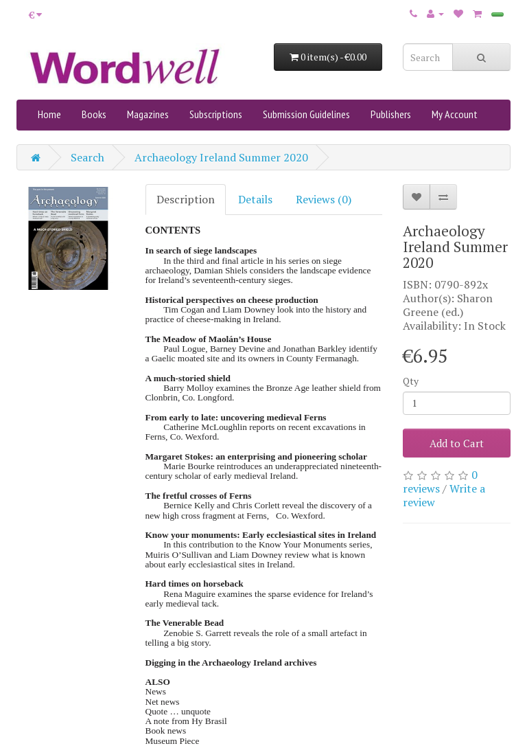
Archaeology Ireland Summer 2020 (221, 157)
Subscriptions (215, 114)
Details (255, 199)
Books (94, 114)
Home (49, 114)
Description (185, 199)
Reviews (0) (323, 199)
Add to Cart (457, 443)
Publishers (391, 114)
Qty (411, 380)
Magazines (148, 114)
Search (87, 157)
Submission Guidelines (306, 114)
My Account (455, 114)
